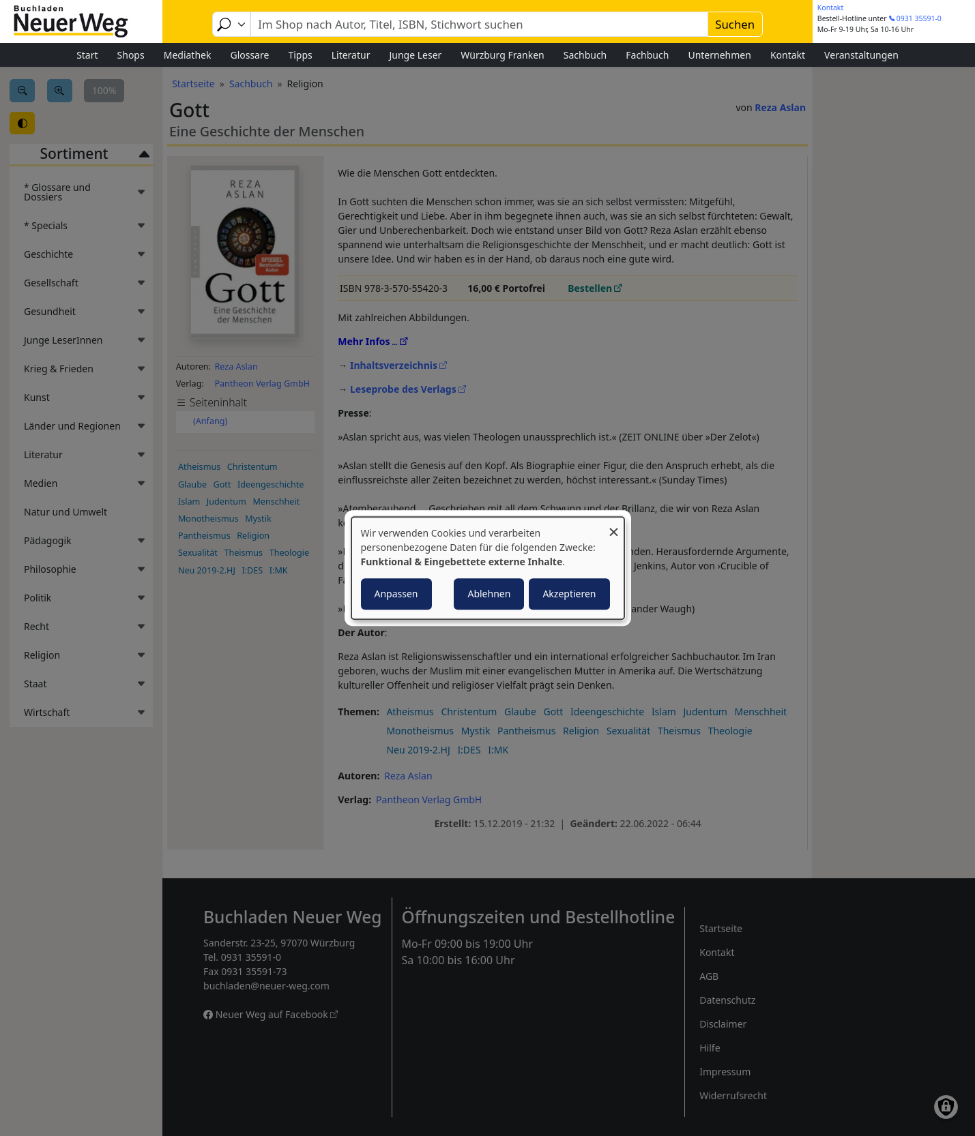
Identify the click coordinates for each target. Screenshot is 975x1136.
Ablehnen (488, 593)
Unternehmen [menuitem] (719, 54)
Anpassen (396, 593)
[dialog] (487, 568)
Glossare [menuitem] (249, 54)
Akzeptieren (569, 593)
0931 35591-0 (919, 18)
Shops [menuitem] (131, 54)
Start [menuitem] (87, 54)
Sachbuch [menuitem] (585, 54)
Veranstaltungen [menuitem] (861, 54)
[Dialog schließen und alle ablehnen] (614, 525)
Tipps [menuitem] (300, 54)
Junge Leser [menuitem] (415, 54)
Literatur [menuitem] (351, 54)
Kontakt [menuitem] (787, 54)
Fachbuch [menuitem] (647, 54)
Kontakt (830, 7)
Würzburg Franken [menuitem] (502, 54)
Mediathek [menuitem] (188, 54)
